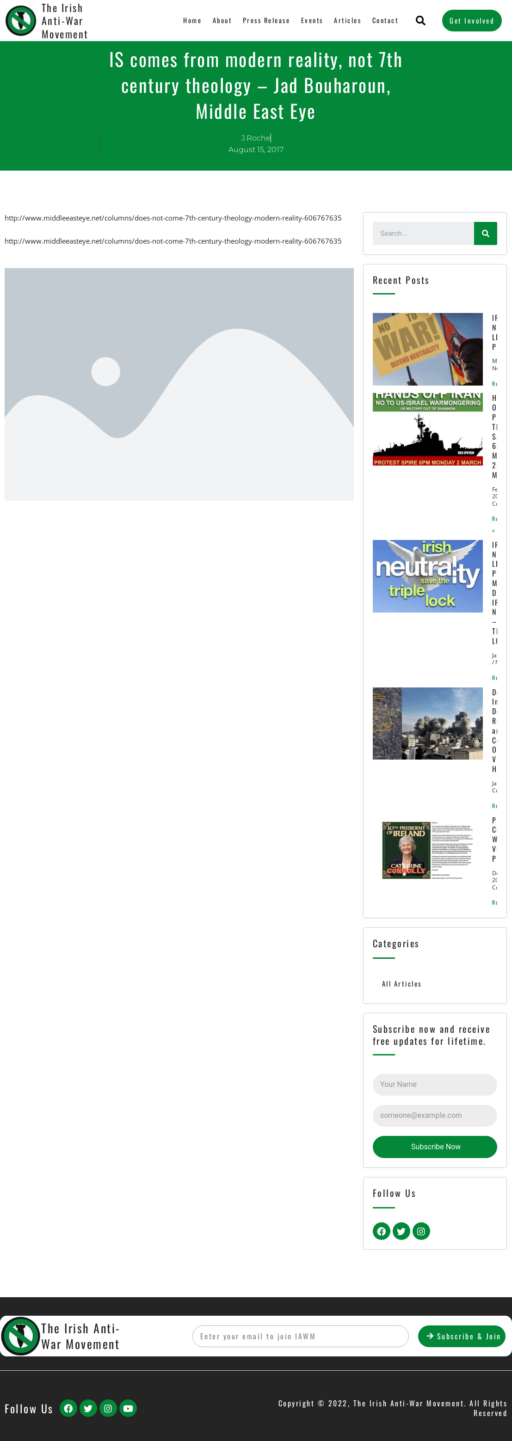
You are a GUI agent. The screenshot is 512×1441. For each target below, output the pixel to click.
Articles (346, 20)
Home (188, 20)
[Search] (485, 233)
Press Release (264, 20)
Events (310, 20)
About (218, 20)
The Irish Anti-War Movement (81, 1336)
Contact (384, 20)
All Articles (402, 989)
